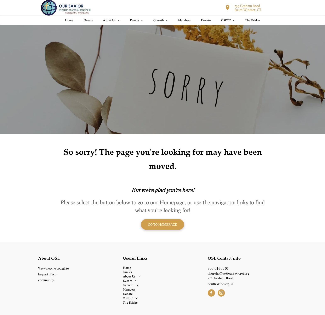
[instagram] (221, 293)
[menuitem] (69, 20)
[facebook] (211, 293)
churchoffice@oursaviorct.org (228, 274)
